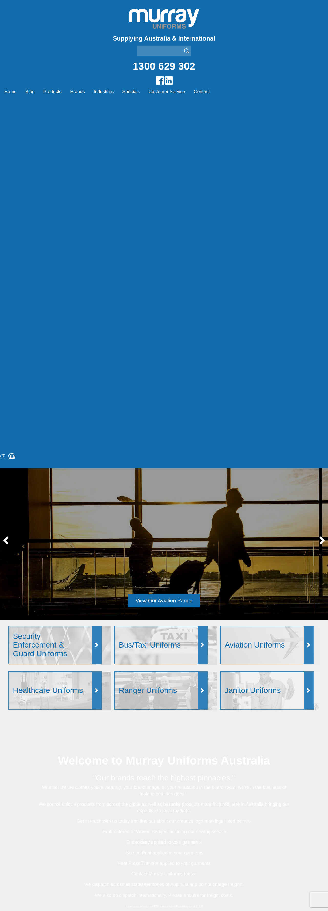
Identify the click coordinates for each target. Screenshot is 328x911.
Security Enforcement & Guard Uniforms (200, 849)
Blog (30, 91)
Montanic (94, 830)
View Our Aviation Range (164, 249)
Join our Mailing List (164, 716)
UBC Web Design (139, 901)
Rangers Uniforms (180, 842)
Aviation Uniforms (180, 817)
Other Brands (98, 836)
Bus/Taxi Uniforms (180, 823)
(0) (7, 105)
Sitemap (103, 901)
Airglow (92, 817)
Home (10, 91)
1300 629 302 (164, 66)
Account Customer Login (30, 862)
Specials (131, 91)
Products (52, 91)
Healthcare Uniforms (182, 830)
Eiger (91, 823)
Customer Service (166, 91)
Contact (202, 91)
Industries (104, 91)
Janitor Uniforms (179, 836)
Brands (77, 91)
